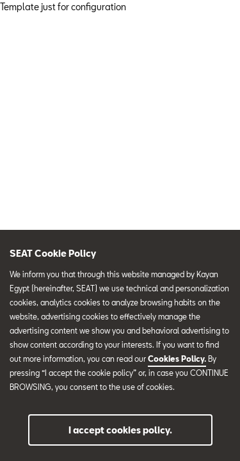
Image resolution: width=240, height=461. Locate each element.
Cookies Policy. (177, 358)
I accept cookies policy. (120, 430)
